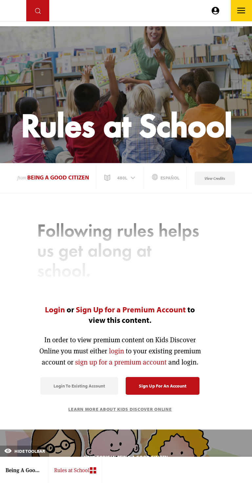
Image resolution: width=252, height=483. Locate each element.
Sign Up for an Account (162, 386)
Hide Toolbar (24, 451)
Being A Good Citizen (58, 177)
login (116, 350)
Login (55, 309)
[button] (120, 178)
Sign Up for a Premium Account (131, 309)
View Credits (214, 178)
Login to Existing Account (79, 386)
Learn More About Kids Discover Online (120, 409)
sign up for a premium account (121, 362)
